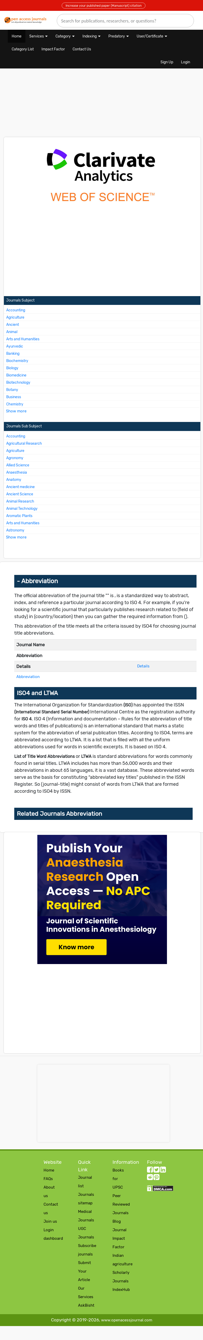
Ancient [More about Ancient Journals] (12, 324)
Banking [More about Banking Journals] (12, 353)
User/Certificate (150, 36)
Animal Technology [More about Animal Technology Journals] (22, 508)
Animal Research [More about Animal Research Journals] (20, 501)
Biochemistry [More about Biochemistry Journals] (17, 361)
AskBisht (86, 1305)
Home (17, 36)
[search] (125, 20)
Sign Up (166, 62)
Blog (117, 1221)
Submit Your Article (84, 1271)
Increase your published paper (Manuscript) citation (104, 5)
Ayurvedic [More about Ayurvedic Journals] (14, 346)
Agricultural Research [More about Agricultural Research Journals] (24, 443)
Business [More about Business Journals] (13, 397)
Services (36, 36)
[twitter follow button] (156, 1170)
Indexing (89, 36)
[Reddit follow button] (150, 1178)
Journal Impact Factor (120, 1238)
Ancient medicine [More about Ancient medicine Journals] (20, 487)
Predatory (116, 36)
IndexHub (121, 1289)
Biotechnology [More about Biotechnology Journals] (18, 382)
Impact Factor (53, 49)
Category (63, 36)
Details (143, 666)
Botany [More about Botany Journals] (12, 390)
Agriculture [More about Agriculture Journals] (15, 317)
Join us (50, 1221)
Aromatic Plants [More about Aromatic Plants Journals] (19, 516)
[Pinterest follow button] (156, 1178)
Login (185, 62)
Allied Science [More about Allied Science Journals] (17, 465)
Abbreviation (28, 676)
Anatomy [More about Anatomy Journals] (13, 480)
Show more (16, 411)
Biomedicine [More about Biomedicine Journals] (16, 375)
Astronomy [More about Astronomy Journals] (15, 530)
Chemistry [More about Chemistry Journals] (14, 404)
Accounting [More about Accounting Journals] (15, 310)
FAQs (48, 1178)
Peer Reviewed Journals (121, 1204)
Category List (23, 49)
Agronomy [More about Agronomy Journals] (14, 458)
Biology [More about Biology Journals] (12, 368)
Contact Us (82, 49)
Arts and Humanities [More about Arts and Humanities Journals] (22, 339)
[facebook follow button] (150, 1170)
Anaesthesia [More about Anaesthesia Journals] (16, 472)
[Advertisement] (69, 105)
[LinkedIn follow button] (163, 1170)
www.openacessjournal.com (126, 1320)
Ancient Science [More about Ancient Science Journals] (19, 494)
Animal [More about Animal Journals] (11, 332)
